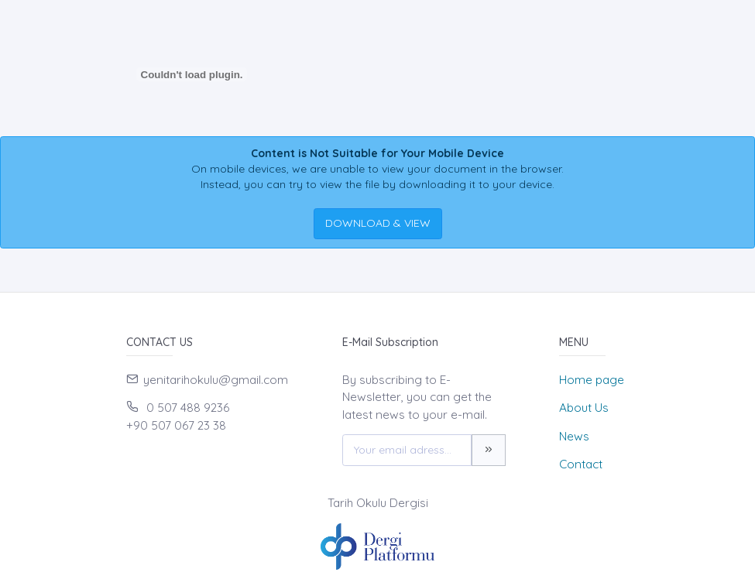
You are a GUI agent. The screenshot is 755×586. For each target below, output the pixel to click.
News (574, 436)
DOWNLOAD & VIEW (378, 223)
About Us (584, 407)
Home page (591, 379)
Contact (580, 464)
